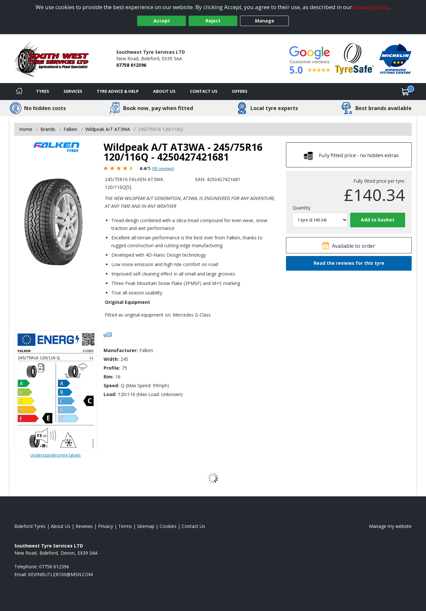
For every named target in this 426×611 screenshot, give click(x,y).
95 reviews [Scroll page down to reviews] (163, 168)
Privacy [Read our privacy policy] (105, 526)
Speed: (111, 385)
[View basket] (405, 91)
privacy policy (371, 7)
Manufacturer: (121, 350)
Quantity (301, 208)
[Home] (19, 91)
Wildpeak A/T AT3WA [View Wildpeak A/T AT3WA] (107, 129)
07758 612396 (131, 65)
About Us (164, 91)
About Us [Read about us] (60, 526)
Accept (161, 21)
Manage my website (390, 526)
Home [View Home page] (25, 129)
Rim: (109, 377)
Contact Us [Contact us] (204, 91)
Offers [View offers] (240, 91)
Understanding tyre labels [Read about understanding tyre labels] (55, 455)
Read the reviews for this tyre (349, 263)
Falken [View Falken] (70, 129)
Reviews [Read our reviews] (84, 526)
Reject (213, 21)
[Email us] (60, 574)
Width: (111, 359)
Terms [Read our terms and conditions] (125, 526)
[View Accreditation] (354, 58)
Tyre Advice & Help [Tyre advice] (118, 91)
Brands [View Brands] (47, 129)
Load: (110, 394)
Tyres (42, 91)
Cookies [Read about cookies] (168, 526)
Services (73, 91)
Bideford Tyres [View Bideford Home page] (30, 526)
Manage (264, 21)
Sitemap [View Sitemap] (145, 526)
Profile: (112, 368)
